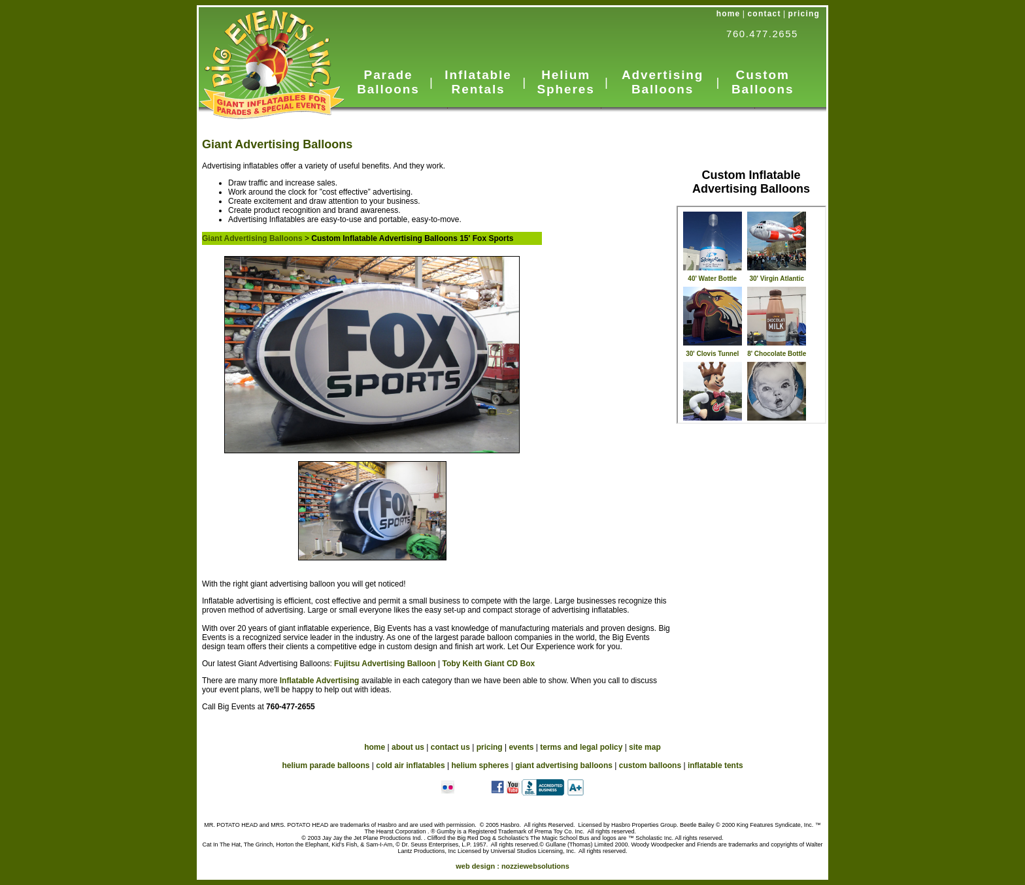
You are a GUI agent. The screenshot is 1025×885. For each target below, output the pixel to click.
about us (408, 747)
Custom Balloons (762, 82)
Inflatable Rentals (478, 82)
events (521, 747)
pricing (804, 13)
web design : (512, 866)
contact (764, 13)
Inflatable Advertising (320, 680)
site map (645, 747)
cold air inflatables (410, 765)
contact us (450, 747)
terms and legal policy (581, 747)
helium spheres (480, 765)
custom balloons (650, 765)
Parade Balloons (388, 82)
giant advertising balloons (564, 765)
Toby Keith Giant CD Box (488, 663)
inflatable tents (715, 765)
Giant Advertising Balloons (277, 144)
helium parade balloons (325, 765)
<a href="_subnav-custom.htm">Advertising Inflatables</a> (751, 315)
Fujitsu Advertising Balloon (385, 663)
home (728, 13)
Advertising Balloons (662, 82)
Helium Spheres (565, 82)
